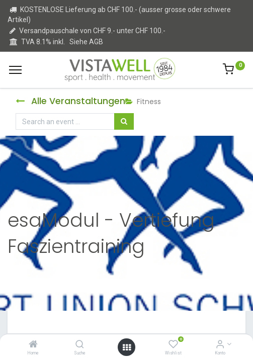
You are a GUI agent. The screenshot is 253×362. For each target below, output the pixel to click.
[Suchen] (124, 121)
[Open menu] (127, 347)
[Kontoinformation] (220, 345)
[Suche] (80, 345)
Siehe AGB (86, 42)
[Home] (33, 345)
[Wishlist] (173, 345)
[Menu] (15, 69)
